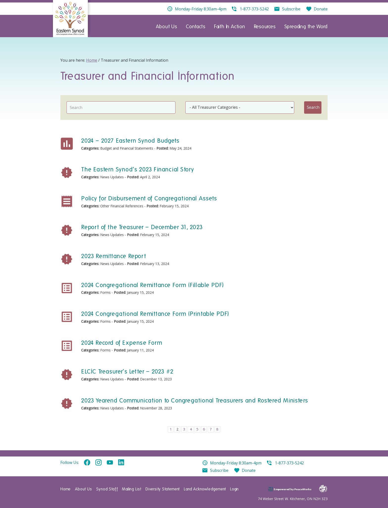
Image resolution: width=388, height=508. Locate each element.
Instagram (98, 462)
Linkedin (121, 462)
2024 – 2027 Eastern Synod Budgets (130, 140)
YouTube (110, 462)
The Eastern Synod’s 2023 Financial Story (137, 169)
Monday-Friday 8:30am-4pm (236, 463)
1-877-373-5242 (289, 463)
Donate (249, 470)
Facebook (87, 462)
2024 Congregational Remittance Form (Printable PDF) (155, 313)
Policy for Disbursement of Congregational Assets (149, 198)
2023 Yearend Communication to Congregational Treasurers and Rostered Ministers (194, 400)
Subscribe (219, 470)
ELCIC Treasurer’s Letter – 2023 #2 (127, 371)
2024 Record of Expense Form (121, 342)
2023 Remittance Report (113, 256)
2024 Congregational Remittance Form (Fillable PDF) (152, 285)
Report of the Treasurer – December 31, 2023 (142, 227)
